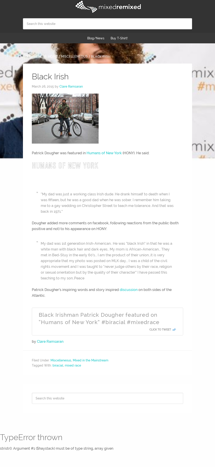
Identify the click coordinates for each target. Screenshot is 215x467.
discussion (129, 290)
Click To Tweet (160, 329)
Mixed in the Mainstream (90, 360)
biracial (58, 365)
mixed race (73, 365)
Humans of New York (104, 153)
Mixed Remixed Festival (107, 6)
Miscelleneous (61, 360)
